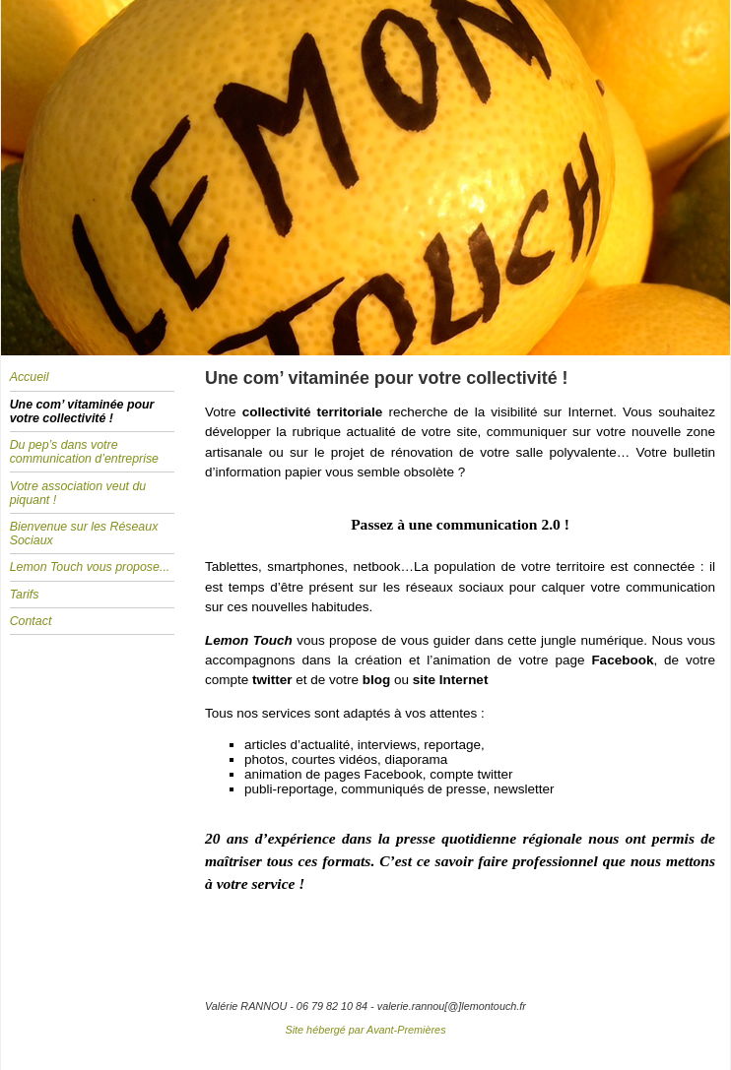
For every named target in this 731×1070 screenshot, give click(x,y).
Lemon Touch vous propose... (90, 567)
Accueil (29, 377)
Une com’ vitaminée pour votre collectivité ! (82, 411)
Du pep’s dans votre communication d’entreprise (84, 452)
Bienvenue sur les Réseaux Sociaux (84, 533)
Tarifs (24, 594)
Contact (31, 621)
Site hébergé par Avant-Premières (365, 1030)
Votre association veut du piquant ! (78, 493)
